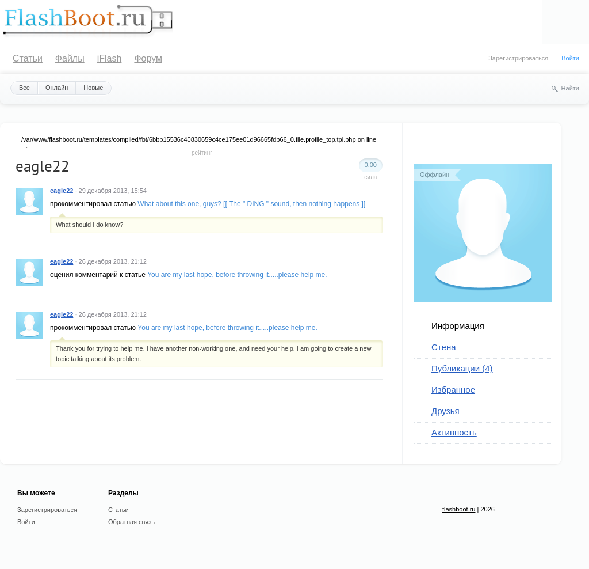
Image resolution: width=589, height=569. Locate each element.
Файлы (70, 58)
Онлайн (56, 87)
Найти (570, 88)
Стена (443, 347)
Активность (454, 432)
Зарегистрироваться (518, 58)
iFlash (109, 58)
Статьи (28, 58)
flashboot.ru (458, 509)
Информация (457, 326)
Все (24, 87)
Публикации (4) (462, 368)
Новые (93, 87)
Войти (570, 58)
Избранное (453, 389)
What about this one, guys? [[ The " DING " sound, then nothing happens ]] (251, 204)
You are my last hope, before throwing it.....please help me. (237, 275)
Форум (148, 58)
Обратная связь (131, 521)
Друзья (445, 411)
